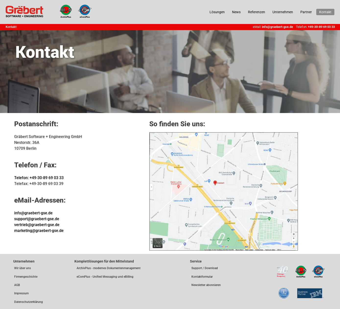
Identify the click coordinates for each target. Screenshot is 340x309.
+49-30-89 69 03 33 (321, 27)
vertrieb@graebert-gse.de (36, 224)
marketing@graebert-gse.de (39, 230)
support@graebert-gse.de (36, 219)
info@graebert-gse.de (277, 27)
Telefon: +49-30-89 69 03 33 (39, 177)
